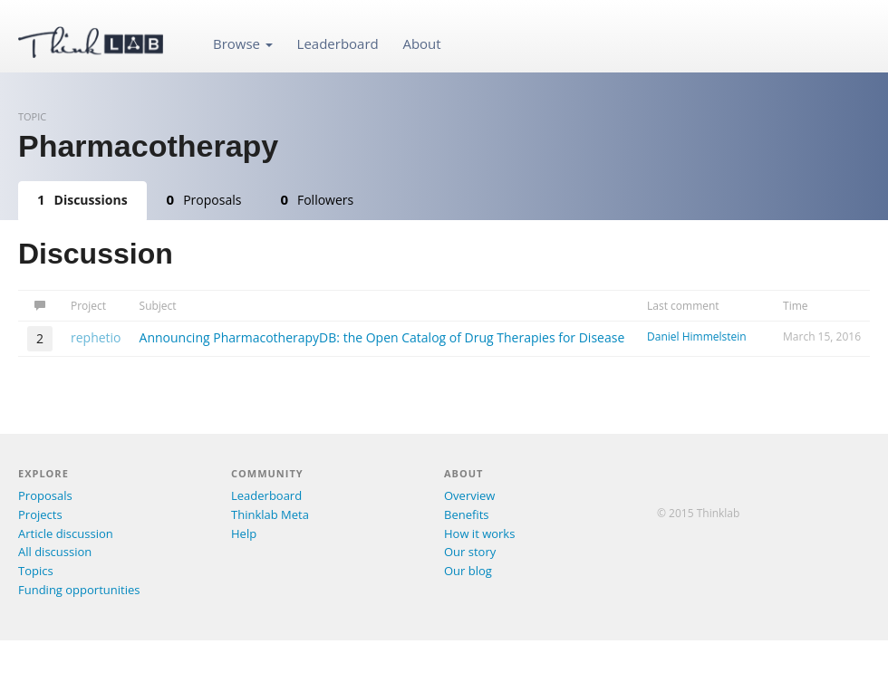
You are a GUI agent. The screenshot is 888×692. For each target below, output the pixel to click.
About (421, 43)
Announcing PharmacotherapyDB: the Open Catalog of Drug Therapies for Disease (382, 337)
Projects (40, 514)
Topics (35, 570)
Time (795, 305)
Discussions (82, 199)
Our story (470, 551)
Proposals (204, 199)
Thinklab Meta (270, 514)
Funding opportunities (79, 589)
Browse (243, 43)
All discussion (55, 551)
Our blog (468, 570)
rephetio (96, 337)
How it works (479, 533)
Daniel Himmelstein (697, 336)
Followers (316, 199)
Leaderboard (338, 43)
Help (243, 533)
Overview (469, 495)
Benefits (466, 514)
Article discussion (65, 533)
